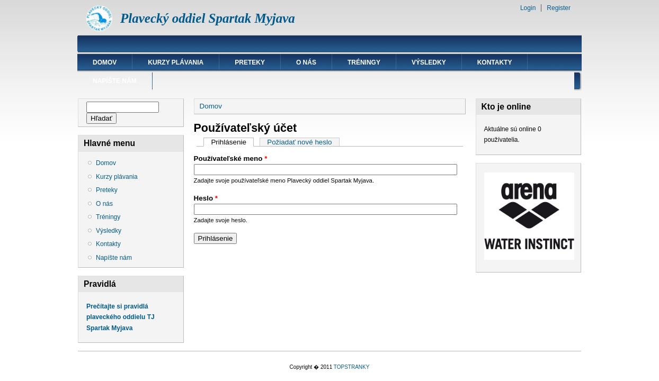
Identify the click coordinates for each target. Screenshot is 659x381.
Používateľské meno (231, 158)
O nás (306, 62)
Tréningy (364, 62)
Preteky (250, 62)
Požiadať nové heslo (299, 142)
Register (559, 8)
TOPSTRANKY (352, 367)
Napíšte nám (115, 81)
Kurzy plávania (175, 62)
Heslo (206, 198)
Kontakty (494, 62)
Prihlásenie (232, 142)
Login (528, 8)
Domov (105, 62)
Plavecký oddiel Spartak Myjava (207, 18)
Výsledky (429, 62)
